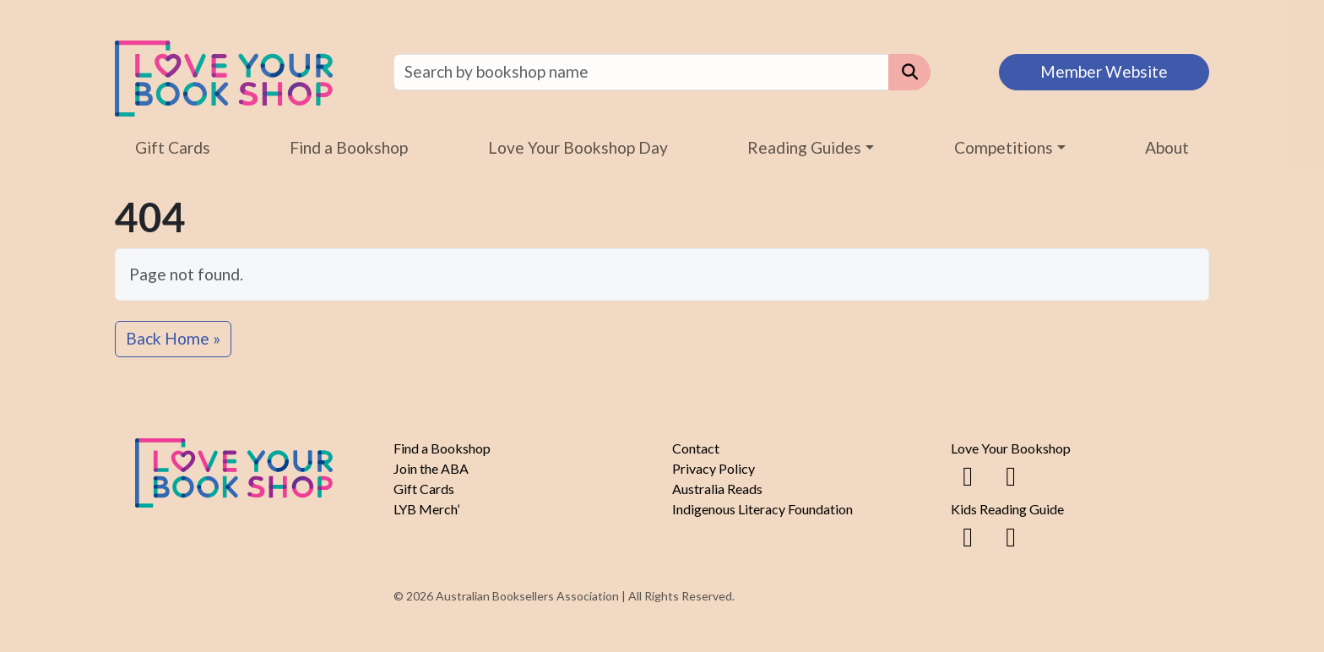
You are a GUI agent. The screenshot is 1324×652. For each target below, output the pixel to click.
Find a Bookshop (349, 147)
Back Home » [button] (173, 338)
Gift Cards (172, 147)
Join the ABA (431, 468)
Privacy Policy (713, 468)
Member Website (1104, 71)
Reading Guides (804, 147)
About (1167, 147)
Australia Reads (717, 489)
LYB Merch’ (426, 509)
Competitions (1003, 147)
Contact (695, 448)
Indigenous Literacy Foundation (762, 509)
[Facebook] (968, 475)
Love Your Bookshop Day (578, 147)
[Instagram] (1010, 475)
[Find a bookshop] (641, 72)
